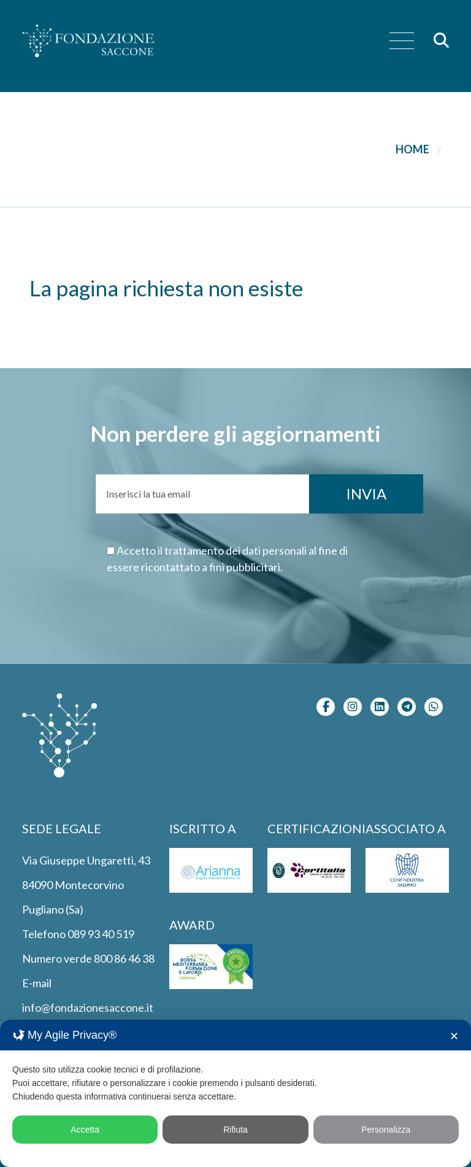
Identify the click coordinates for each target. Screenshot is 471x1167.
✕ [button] (454, 1036)
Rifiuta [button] (235, 1129)
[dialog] (235, 1093)
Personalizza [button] (385, 1129)
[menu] (401, 41)
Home (412, 149)
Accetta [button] (85, 1129)
